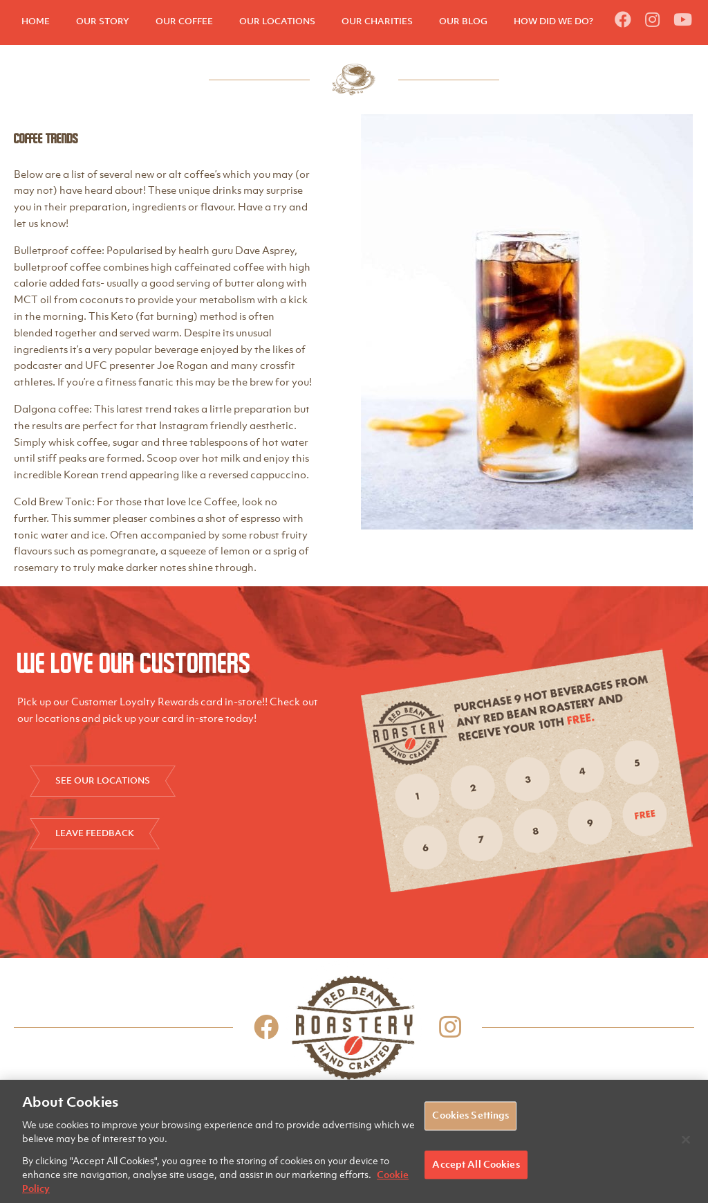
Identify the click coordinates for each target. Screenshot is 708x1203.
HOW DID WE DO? (553, 21)
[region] (354, 1141)
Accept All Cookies (475, 1164)
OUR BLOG (463, 21)
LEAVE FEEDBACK (94, 833)
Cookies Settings (470, 1116)
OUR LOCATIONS (277, 21)
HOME (35, 21)
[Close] (686, 1140)
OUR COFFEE (184, 21)
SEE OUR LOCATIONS (102, 780)
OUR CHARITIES (377, 21)
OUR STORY (102, 21)
